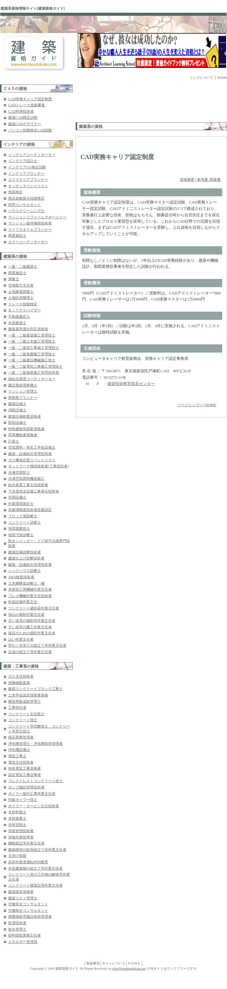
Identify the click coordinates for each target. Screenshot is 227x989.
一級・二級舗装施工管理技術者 (33, 372)
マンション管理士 (22, 391)
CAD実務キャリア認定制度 (30, 99)
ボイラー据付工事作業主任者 (31, 794)
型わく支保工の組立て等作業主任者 (37, 645)
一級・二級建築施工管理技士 (31, 335)
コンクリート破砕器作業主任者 (33, 608)
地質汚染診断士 (21, 535)
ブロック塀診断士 (22, 516)
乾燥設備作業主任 (22, 602)
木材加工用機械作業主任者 (30, 589)
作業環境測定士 (21, 504)
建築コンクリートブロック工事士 (35, 689)
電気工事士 (17, 756)
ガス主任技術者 (21, 676)
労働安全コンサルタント (28, 904)
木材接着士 (17, 818)
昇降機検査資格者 (22, 435)
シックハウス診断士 (24, 571)
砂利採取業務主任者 (24, 935)
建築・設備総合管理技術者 (30, 454)
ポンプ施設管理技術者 (26, 787)
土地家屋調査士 (21, 292)
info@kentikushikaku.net (129, 968)
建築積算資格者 (21, 892)
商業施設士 (17, 236)
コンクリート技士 (22, 720)
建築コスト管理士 (22, 898)
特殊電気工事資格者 (24, 768)
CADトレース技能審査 (26, 105)
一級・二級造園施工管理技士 (31, 354)
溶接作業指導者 (21, 837)
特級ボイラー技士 (22, 800)
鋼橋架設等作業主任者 (26, 843)
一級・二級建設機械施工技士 (31, 360)
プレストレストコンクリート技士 (35, 781)
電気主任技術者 (21, 762)
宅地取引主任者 (21, 285)
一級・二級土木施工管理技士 (31, 341)
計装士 (13, 441)
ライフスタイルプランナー (30, 229)
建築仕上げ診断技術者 (26, 558)
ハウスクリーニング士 (26, 211)
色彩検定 (15, 192)
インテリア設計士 (22, 161)
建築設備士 (17, 404)
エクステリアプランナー (28, 180)
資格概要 (187, 180)
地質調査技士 (19, 528)
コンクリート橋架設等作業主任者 (35, 885)
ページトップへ (190, 405)
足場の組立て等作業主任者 (30, 652)
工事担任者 (17, 707)
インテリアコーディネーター (31, 155)
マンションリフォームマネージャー (37, 217)
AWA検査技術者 (21, 577)
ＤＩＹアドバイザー (24, 310)
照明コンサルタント (24, 205)
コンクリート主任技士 (26, 714)
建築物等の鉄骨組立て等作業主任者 (37, 850)
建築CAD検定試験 (23, 117)
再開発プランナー (22, 398)
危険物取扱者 (19, 683)
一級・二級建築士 (22, 266)
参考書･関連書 (209, 180)
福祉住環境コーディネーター (31, 379)
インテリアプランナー (26, 173)
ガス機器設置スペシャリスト (31, 460)
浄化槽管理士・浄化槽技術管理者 (35, 744)
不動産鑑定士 (19, 316)
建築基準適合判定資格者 (28, 329)
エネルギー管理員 (22, 942)
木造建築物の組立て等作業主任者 (35, 868)
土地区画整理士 (21, 298)
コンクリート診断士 (24, 522)
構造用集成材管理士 (24, 701)
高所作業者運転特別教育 (28, 862)
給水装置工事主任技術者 (28, 485)
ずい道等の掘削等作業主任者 (31, 621)
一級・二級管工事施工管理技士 (33, 348)
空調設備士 (17, 497)
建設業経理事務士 (22, 385)
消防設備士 (17, 410)
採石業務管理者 (21, 737)
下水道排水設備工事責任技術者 (33, 491)
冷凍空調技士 (19, 472)
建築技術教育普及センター (131, 383)
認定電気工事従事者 (24, 775)
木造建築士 (17, 323)
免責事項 (93, 963)
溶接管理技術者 (21, 831)
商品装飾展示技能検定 (26, 198)
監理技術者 (17, 923)
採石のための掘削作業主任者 (31, 633)
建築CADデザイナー (24, 124)
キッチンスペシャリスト (28, 186)
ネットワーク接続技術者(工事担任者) (38, 466)
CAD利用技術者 (21, 111)
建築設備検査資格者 (24, 416)
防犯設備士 (17, 422)
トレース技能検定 (22, 304)
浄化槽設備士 (19, 750)
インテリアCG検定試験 (27, 167)
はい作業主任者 (21, 639)
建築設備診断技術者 (24, 552)
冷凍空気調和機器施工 (26, 478)
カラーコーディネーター (28, 242)
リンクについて (201, 77)
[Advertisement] (97, 103)
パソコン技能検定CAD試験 (30, 130)
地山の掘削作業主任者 (26, 614)
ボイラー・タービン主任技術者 (33, 806)
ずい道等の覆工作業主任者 (30, 627)
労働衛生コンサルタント (28, 910)
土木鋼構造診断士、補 (26, 583)
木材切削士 (17, 825)
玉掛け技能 (17, 856)
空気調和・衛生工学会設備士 (31, 447)
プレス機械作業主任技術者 (30, 596)
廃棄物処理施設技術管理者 (30, 916)
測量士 (13, 279)
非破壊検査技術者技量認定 (30, 510)
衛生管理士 (17, 929)
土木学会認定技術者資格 (28, 695)
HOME (222, 77)
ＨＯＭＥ (134, 963)
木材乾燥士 (17, 812)
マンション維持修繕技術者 (30, 223)
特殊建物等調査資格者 (26, 429)
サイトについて (113, 963)
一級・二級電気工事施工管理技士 (35, 366)
